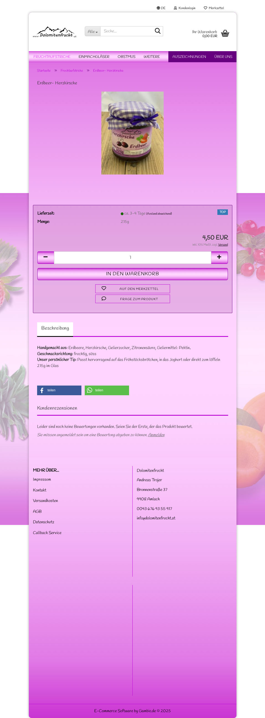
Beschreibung (55, 328)
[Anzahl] (132, 257)
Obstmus (126, 56)
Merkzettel (214, 8)
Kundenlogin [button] (184, 8)
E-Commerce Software (113, 711)
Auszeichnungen (189, 56)
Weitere (152, 56)
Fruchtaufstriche (52, 56)
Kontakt (39, 490)
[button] (161, 8)
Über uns (223, 56)
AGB (37, 511)
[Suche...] (92, 31)
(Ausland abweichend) (159, 214)
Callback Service (47, 533)
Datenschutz (43, 522)
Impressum (42, 479)
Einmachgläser (94, 56)
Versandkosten (45, 501)
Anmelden (156, 435)
